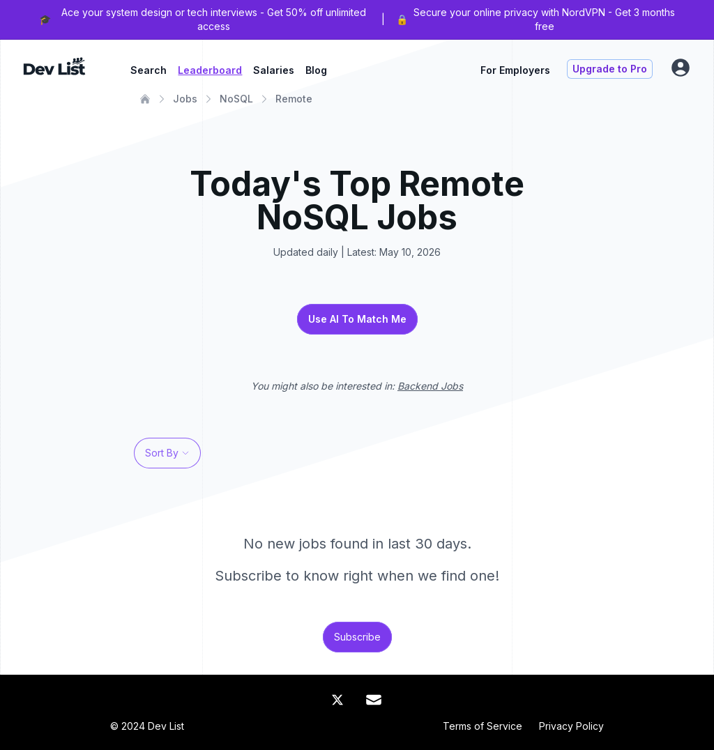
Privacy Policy (571, 726)
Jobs (185, 99)
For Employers (515, 70)
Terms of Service (482, 726)
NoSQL (236, 99)
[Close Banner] (694, 19)
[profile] (680, 67)
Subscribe (357, 637)
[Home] (145, 99)
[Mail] (373, 699)
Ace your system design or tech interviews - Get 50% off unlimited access (213, 19)
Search (148, 70)
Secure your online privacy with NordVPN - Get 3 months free (544, 19)
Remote (293, 99)
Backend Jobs (430, 386)
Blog (316, 70)
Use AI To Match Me (357, 319)
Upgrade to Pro (609, 69)
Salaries (273, 70)
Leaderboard (210, 70)
